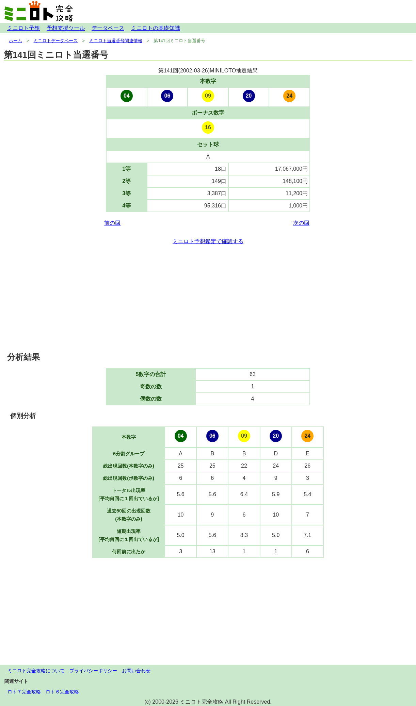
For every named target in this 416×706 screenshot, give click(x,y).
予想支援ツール (66, 28)
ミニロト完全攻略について (36, 670)
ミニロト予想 (23, 28)
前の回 (112, 223)
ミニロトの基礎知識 (155, 28)
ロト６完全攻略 (62, 691)
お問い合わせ (136, 670)
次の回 (301, 223)
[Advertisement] (208, 298)
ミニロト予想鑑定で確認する (208, 241)
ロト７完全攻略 (24, 691)
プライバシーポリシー (93, 670)
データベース (108, 28)
